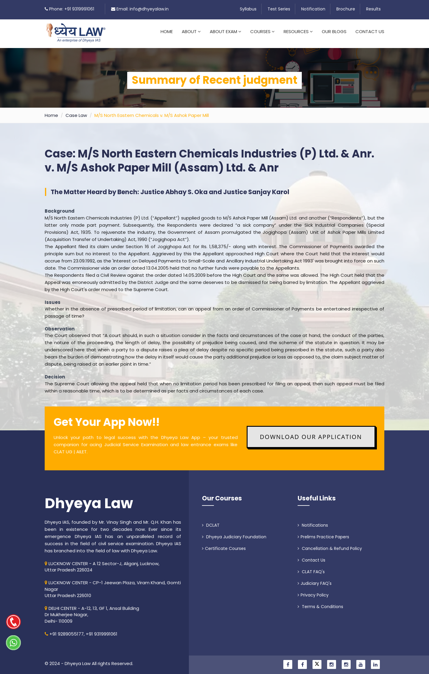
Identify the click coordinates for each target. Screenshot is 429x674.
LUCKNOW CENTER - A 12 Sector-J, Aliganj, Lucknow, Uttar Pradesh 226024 (102, 563)
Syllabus (248, 9)
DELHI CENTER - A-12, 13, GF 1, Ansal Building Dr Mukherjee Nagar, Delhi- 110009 (92, 611)
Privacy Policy (313, 591)
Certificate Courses (224, 545)
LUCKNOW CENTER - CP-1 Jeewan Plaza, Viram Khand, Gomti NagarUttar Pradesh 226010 (113, 585)
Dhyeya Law (89, 500)
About (191, 31)
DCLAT (211, 522)
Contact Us (369, 31)
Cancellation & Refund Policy (330, 545)
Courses (262, 31)
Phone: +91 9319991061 (71, 9)
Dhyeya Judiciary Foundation (234, 533)
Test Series (279, 9)
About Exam (225, 31)
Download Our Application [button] (311, 433)
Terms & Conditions (320, 603)
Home (167, 31)
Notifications (313, 522)
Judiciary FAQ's (315, 580)
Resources (298, 31)
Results (373, 9)
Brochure (345, 9)
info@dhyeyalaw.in (149, 9)
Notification (313, 9)
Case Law (76, 112)
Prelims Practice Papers (323, 533)
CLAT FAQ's (311, 568)
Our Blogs (334, 31)
